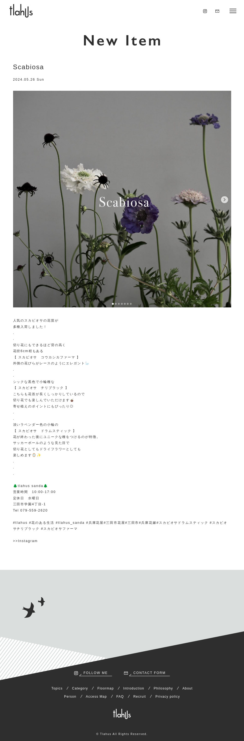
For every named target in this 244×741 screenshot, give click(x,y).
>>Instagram (25, 541)
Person (70, 696)
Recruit (139, 696)
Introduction (133, 688)
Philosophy (163, 688)
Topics (57, 688)
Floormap (105, 688)
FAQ (120, 696)
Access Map (96, 696)
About (187, 688)
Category (80, 688)
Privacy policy (167, 696)
